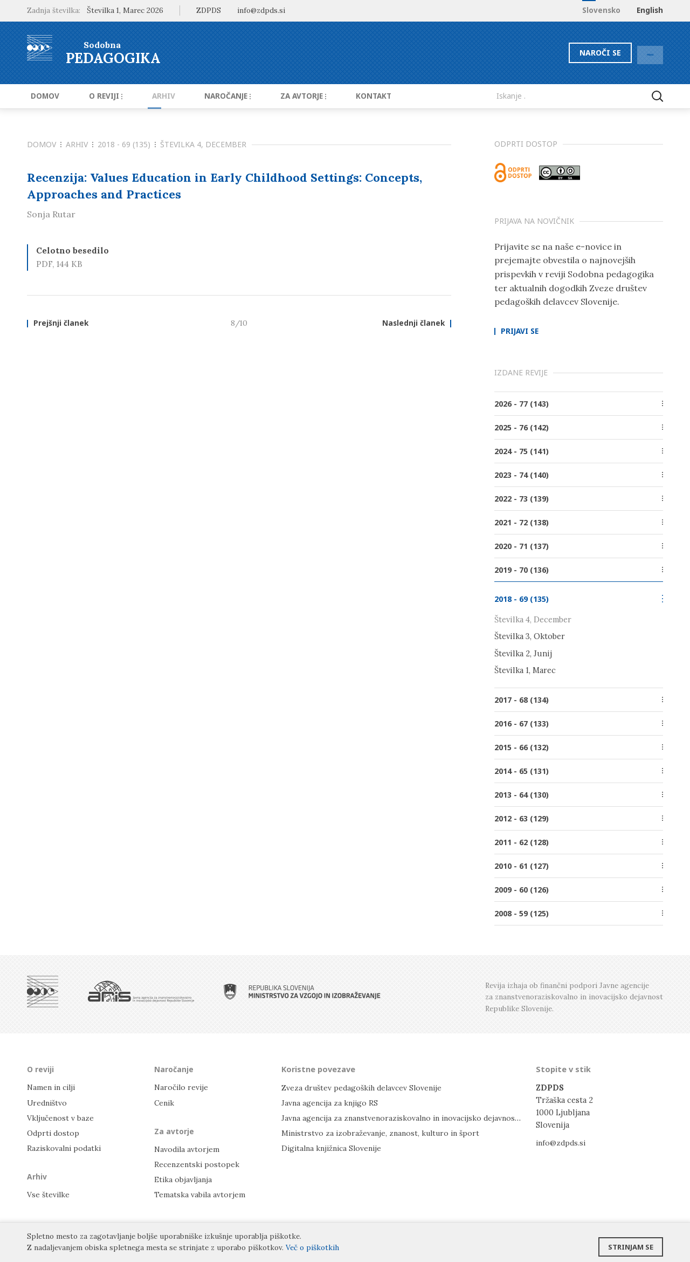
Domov (41, 96)
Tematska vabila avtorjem (200, 1194)
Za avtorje (275, 96)
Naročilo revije (182, 1087)
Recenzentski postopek (198, 1163)
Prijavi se (520, 331)
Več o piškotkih (312, 1247)
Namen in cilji (53, 1087)
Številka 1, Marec (525, 670)
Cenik (165, 1102)
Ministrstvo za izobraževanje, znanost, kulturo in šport (384, 1132)
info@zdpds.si (562, 1142)
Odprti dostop (54, 1132)
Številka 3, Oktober (529, 636)
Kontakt (339, 96)
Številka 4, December (203, 144)
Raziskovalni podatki (65, 1147)
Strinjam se (630, 1243)
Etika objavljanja (184, 1179)
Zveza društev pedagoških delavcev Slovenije (365, 1087)
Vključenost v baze (61, 1117)
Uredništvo (48, 1102)
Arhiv (146, 96)
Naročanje (205, 96)
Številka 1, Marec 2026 (125, 10)
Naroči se (574, 52)
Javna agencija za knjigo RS (331, 1102)
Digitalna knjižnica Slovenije (334, 1147)
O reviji (95, 96)
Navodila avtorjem (188, 1148)
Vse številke (49, 1194)
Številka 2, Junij (523, 653)
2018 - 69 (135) (127, 144)
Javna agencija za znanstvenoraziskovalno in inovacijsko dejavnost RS (410, 1117)
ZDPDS (208, 10)
